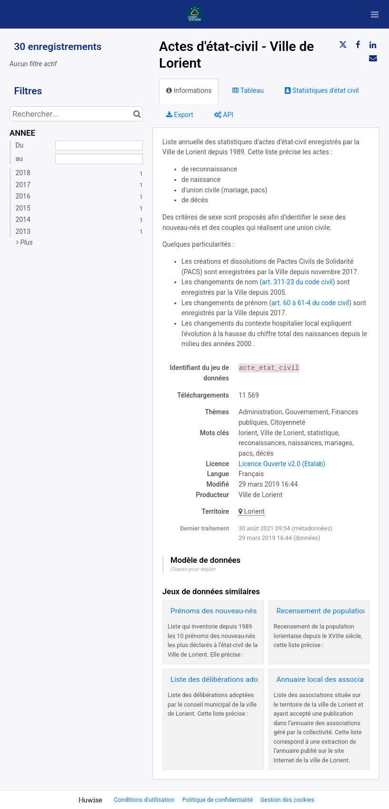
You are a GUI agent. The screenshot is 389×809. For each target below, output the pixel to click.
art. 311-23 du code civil (297, 282)
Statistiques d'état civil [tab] (322, 90)
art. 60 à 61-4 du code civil (310, 303)
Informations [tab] (188, 90)
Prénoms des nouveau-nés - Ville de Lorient (240, 611)
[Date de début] (99, 145)
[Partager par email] (372, 58)
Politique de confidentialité (218, 799)
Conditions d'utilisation (145, 799)
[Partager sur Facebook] (358, 44)
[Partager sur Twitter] (342, 44)
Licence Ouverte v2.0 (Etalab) (282, 464)
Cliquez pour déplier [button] (193, 569)
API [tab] (223, 115)
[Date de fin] (99, 159)
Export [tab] (179, 115)
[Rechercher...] (76, 113)
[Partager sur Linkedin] (372, 44)
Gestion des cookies (287, 799)
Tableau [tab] (247, 90)
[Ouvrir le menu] (374, 14)
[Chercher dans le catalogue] (137, 113)
